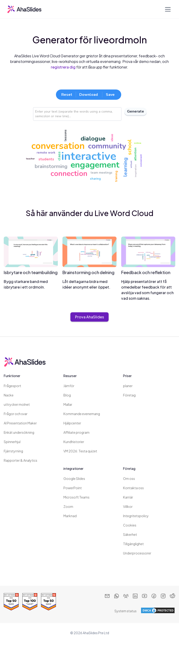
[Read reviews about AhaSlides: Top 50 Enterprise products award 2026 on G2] (11, 601)
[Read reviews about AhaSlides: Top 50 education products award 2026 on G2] (48, 601)
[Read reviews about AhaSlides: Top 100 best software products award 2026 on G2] (29, 601)
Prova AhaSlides (89, 316)
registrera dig (63, 67)
